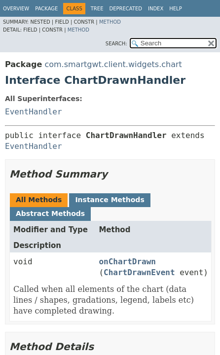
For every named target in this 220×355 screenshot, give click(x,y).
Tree (97, 8)
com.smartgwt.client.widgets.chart (113, 64)
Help (175, 8)
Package (46, 8)
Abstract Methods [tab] (50, 213)
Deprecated (125, 8)
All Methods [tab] (39, 200)
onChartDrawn (127, 261)
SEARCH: (116, 43)
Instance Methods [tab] (109, 200)
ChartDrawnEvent (139, 272)
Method (110, 22)
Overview (16, 8)
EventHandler (33, 111)
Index (155, 8)
